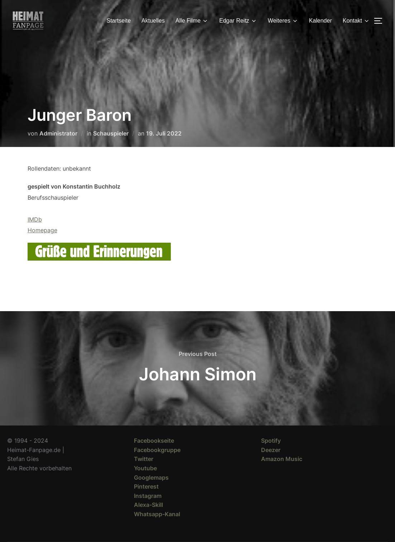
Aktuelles (153, 21)
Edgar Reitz (238, 21)
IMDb (35, 219)
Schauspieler (111, 133)
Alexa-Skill (148, 504)
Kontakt (356, 21)
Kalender (320, 21)
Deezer (270, 449)
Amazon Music (281, 458)
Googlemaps (151, 477)
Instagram (148, 495)
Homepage (42, 230)
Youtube (145, 468)
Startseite (119, 21)
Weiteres (283, 21)
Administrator (58, 133)
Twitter (143, 458)
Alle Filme (191, 21)
